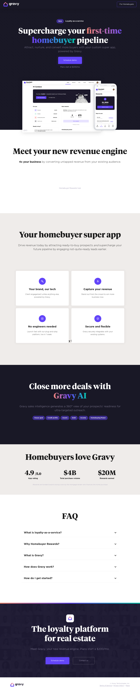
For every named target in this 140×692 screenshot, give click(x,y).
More (128, 685)
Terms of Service (106, 685)
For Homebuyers (127, 4)
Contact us (83, 660)
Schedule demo (70, 60)
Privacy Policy (119, 685)
